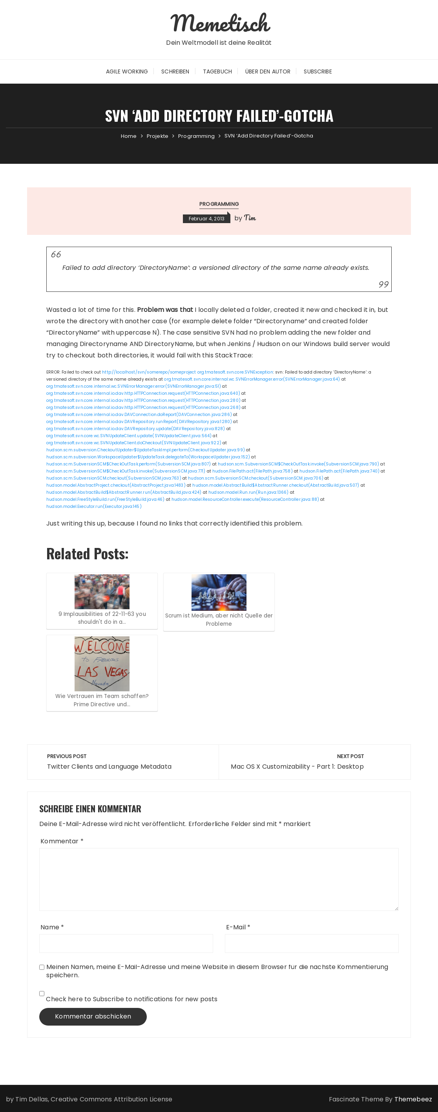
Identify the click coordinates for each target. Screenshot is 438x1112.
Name (52, 927)
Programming (219, 204)
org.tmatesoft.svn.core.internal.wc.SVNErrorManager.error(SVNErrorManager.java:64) (252, 379)
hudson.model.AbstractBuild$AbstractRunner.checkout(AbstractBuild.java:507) (275, 485)
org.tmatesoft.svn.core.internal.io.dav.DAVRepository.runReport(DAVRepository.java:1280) (139, 422)
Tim (249, 217)
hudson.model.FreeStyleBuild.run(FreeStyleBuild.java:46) (105, 499)
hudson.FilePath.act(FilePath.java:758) (252, 471)
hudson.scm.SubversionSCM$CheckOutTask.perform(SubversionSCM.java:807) (128, 464)
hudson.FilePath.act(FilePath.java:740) (339, 471)
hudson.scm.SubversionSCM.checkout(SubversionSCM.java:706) (255, 478)
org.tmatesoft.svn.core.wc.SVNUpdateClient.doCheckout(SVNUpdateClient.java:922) (133, 443)
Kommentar (62, 841)
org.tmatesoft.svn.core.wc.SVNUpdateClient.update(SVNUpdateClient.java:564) (129, 436)
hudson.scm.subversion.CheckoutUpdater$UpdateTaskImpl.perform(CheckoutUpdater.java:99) (145, 450)
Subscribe (318, 71)
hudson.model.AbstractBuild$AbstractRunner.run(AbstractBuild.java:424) (123, 492)
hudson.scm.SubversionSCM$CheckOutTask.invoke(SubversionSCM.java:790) (298, 464)
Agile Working (127, 71)
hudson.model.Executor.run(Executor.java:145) (94, 506)
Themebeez (413, 1099)
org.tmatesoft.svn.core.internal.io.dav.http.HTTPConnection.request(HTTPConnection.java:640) (143, 393)
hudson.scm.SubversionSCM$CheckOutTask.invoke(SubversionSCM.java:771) (125, 471)
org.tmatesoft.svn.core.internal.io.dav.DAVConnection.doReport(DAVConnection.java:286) (139, 415)
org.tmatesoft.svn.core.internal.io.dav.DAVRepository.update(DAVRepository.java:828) (135, 429)
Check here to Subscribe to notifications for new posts (128, 997)
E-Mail (238, 927)
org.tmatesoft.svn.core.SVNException (235, 372)
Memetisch (218, 23)
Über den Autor (267, 71)
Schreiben (175, 71)
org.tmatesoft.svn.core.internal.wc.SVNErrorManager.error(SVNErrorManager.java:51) (133, 386)
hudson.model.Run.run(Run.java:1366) (248, 492)
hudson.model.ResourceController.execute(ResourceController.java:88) (245, 499)
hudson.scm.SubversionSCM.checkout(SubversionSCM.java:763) (113, 478)
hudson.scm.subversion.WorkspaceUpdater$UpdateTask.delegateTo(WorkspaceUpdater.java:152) (148, 457)
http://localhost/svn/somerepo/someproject (149, 372)
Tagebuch (217, 71)
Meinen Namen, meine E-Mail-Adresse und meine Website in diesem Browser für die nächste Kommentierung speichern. (217, 971)
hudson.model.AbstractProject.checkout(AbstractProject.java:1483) (116, 485)
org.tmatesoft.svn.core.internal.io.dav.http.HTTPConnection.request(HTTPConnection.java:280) (143, 400)
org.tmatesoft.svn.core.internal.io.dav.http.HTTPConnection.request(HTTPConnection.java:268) (143, 407)
